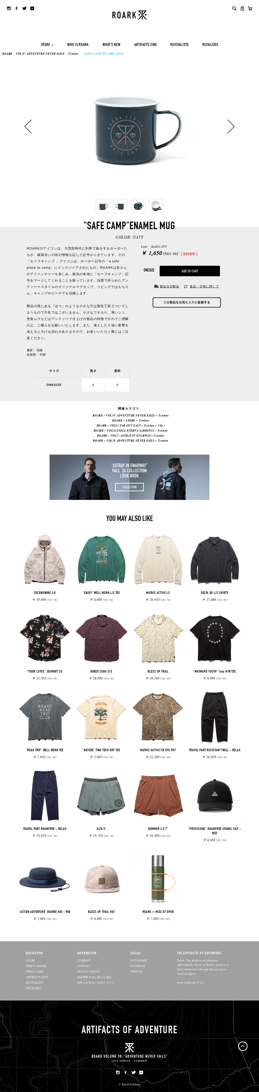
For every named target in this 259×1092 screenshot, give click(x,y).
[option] (129, 126)
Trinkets (73, 53)
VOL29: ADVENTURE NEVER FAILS (40, 53)
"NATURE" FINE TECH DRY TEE (101, 750)
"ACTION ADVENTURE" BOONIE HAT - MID (45, 912)
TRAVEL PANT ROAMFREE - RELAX (44, 829)
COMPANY (83, 960)
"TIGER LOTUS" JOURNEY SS (44, 672)
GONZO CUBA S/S (101, 672)
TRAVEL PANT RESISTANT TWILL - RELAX (214, 750)
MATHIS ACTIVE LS (158, 593)
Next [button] (231, 126)
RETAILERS (210, 45)
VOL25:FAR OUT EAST (125, 425)
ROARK (7, 53)
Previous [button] (28, 126)
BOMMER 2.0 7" (158, 829)
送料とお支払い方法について (96, 982)
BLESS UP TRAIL (158, 672)
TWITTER (136, 971)
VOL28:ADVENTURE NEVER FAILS (130, 440)
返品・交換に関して (204, 286)
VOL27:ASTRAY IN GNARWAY (131, 435)
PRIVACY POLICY (88, 971)
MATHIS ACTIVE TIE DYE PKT (158, 750)
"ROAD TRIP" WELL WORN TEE (44, 750)
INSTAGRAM (138, 960)
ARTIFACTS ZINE (145, 45)
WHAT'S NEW (112, 45)
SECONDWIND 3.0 (45, 593)
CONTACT (83, 966)
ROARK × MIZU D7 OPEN (158, 912)
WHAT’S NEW (35, 971)
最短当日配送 (170, 286)
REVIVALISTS (179, 45)
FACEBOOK (137, 966)
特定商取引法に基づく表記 (94, 977)
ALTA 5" (101, 829)
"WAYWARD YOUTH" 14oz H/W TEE (214, 672)
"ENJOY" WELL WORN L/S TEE (101, 593)
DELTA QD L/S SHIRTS (214, 593)
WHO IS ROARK (78, 45)
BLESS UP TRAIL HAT (101, 912)
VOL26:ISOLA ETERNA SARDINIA (130, 430)
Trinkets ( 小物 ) (154, 425)
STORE (45, 45)
